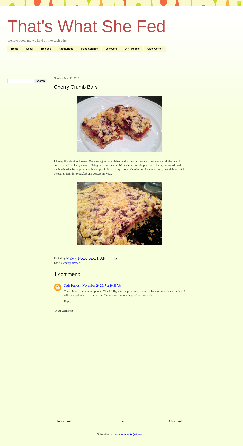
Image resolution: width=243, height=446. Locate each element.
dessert (76, 263)
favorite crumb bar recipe (118, 165)
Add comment (64, 310)
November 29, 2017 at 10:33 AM (101, 285)
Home (14, 48)
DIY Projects (132, 48)
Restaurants (66, 48)
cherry (67, 263)
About (29, 48)
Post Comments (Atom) (127, 434)
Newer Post (64, 421)
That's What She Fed (86, 26)
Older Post (175, 421)
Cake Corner (154, 48)
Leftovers (111, 48)
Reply (67, 301)
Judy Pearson (72, 285)
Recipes (46, 48)
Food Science (89, 48)
